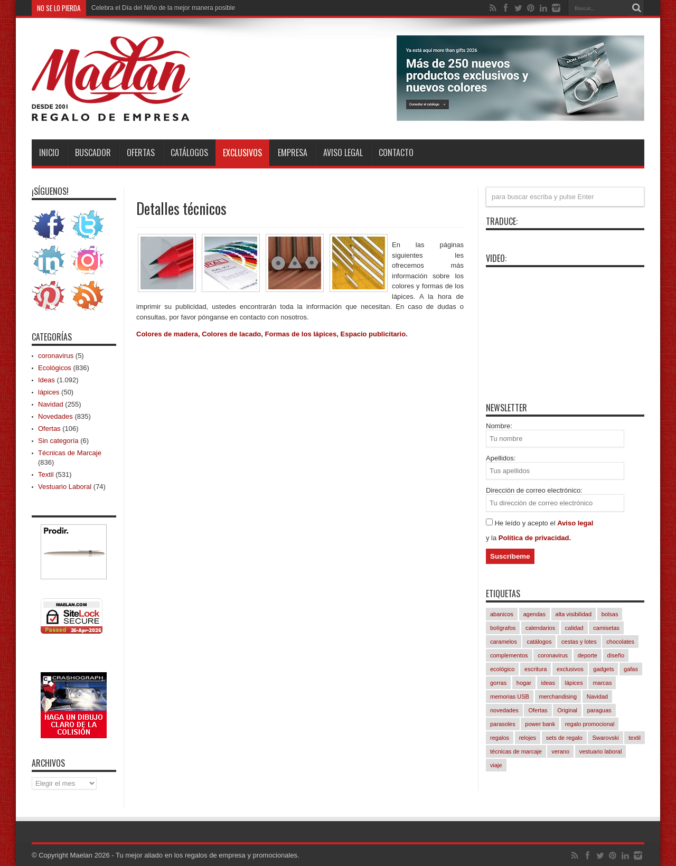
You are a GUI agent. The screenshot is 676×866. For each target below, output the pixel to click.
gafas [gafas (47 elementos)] (631, 669)
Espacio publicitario (373, 334)
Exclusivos (242, 152)
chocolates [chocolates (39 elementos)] (620, 641)
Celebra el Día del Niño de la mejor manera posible (163, 8)
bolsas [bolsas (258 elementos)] (610, 614)
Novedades (55, 416)
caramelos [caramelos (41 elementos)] (503, 641)
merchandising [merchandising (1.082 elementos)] (558, 696)
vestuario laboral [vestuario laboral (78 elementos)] (600, 751)
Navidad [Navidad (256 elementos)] (597, 696)
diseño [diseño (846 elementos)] (615, 655)
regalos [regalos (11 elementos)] (499, 738)
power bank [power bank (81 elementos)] (540, 724)
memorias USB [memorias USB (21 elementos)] (509, 696)
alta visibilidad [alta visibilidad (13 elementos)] (574, 614)
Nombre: (499, 426)
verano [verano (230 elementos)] (560, 751)
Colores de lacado (231, 334)
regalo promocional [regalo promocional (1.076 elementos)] (590, 724)
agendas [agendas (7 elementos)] (534, 614)
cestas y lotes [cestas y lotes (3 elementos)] (579, 641)
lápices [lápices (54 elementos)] (574, 683)
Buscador (93, 152)
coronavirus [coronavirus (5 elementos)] (553, 655)
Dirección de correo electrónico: (534, 490)
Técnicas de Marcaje (69, 453)
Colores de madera (167, 334)
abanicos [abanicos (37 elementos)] (501, 614)
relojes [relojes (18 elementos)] (527, 738)
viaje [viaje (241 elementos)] (496, 765)
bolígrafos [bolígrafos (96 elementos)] (502, 628)
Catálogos (189, 152)
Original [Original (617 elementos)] (567, 710)
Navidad (50, 404)
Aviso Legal (343, 152)
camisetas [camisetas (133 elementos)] (606, 628)
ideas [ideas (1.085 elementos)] (548, 683)
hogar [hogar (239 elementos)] (524, 683)
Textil (46, 474)
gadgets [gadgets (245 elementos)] (603, 669)
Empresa (292, 152)
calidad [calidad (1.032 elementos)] (574, 628)
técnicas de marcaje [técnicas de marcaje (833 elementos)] (516, 751)
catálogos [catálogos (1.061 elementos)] (539, 641)
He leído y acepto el (526, 523)
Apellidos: (500, 458)
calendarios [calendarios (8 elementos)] (540, 628)
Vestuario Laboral (64, 487)
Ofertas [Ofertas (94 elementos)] (537, 710)
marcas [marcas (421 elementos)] (602, 683)
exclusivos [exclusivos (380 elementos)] (570, 669)
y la (492, 538)
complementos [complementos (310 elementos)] (509, 655)
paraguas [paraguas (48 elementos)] (599, 710)
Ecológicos (54, 368)
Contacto (396, 152)
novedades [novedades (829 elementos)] (504, 710)
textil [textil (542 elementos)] (634, 738)
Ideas (46, 380)
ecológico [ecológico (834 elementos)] (502, 669)
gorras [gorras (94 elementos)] (498, 683)
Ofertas (141, 152)
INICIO (49, 152)
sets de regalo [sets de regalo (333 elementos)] (564, 738)
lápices (48, 392)
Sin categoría (58, 441)
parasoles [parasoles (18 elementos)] (502, 724)
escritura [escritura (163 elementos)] (535, 669)
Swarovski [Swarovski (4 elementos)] (605, 738)
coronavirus (55, 356)
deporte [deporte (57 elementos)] (587, 655)
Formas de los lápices (301, 334)
